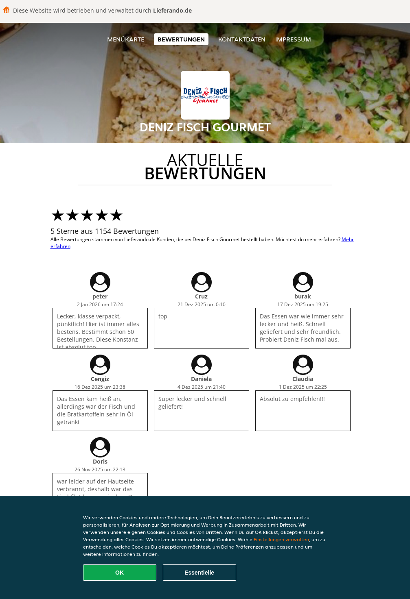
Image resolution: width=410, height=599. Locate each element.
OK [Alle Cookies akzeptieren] (119, 572)
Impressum (293, 39)
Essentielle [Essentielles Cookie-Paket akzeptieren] (199, 572)
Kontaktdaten (241, 39)
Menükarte (125, 39)
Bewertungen (181, 39)
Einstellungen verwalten (281, 539)
